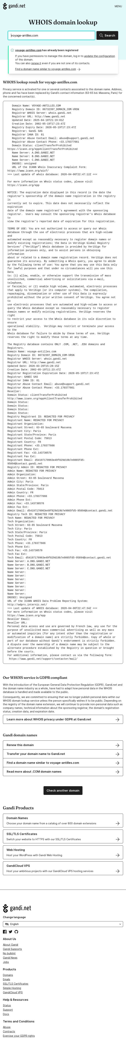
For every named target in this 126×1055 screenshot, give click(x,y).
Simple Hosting (12, 988)
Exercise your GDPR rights (19, 1035)
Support (8, 1009)
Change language (14, 917)
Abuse (7, 1027)
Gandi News (10, 957)
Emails (6, 979)
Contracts (9, 1031)
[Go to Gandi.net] (14, 6)
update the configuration (99, 55)
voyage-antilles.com (28, 50)
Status (7, 1005)
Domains (8, 975)
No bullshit (9, 953)
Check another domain (63, 790)
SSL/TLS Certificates (15, 983)
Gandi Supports (12, 949)
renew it (36, 63)
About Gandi (10, 944)
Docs (6, 1014)
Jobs (6, 962)
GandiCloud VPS (13, 992)
